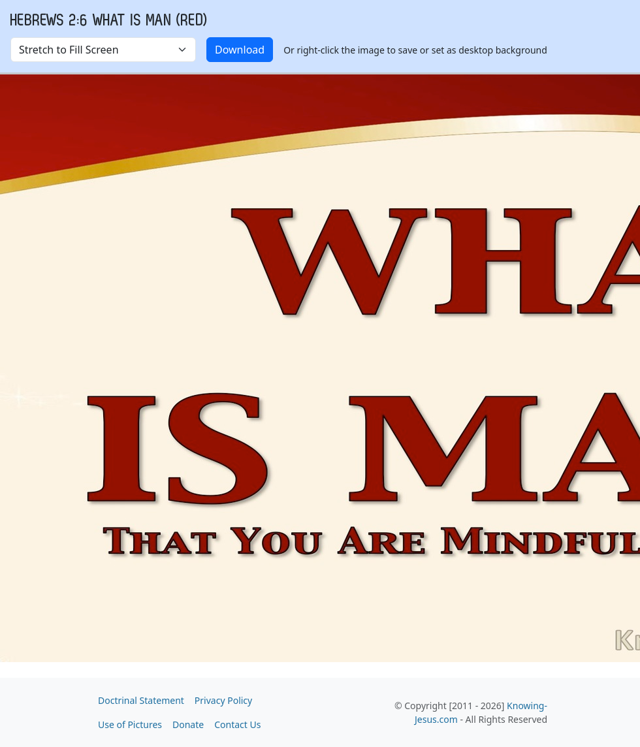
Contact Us (237, 724)
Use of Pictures (130, 724)
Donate (188, 724)
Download (239, 49)
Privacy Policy (223, 700)
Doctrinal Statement (141, 700)
